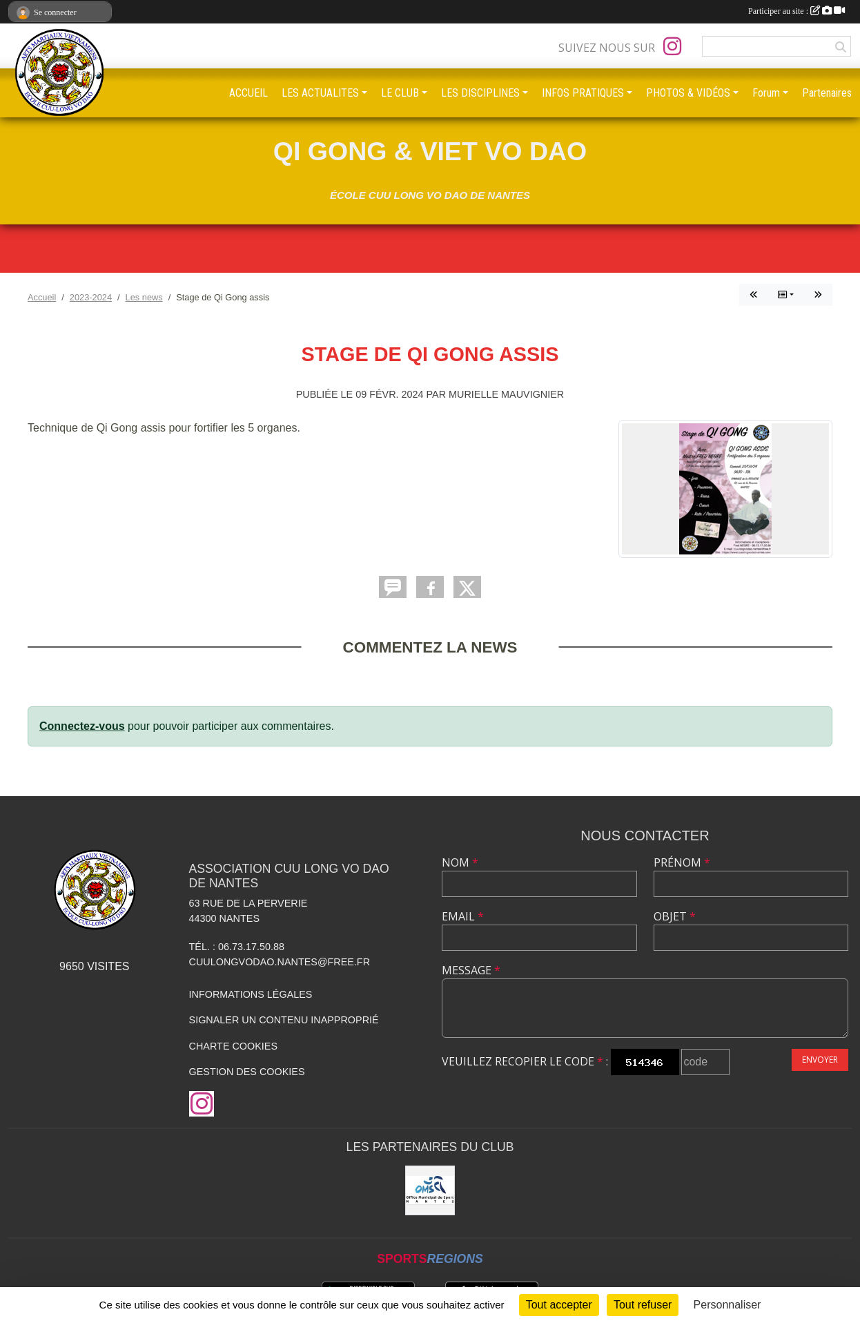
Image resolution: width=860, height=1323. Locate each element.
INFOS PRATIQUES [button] (583, 92)
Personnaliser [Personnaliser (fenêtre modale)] (727, 1305)
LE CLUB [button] (400, 92)
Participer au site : (796, 11)
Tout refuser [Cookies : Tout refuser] (643, 1305)
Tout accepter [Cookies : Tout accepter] (559, 1305)
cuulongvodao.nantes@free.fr (279, 961)
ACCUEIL (248, 92)
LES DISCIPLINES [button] (480, 92)
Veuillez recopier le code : (525, 1061)
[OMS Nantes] (430, 1190)
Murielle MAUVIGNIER (506, 394)
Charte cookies (233, 1046)
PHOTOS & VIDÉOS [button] (688, 92)
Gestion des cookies (247, 1071)
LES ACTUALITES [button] (320, 92)
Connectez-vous (82, 726)
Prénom (682, 862)
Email (463, 916)
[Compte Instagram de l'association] (672, 46)
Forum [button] (766, 92)
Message (471, 970)
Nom (460, 862)
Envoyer (820, 1059)
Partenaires (827, 92)
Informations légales (251, 994)
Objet (675, 916)
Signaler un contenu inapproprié (284, 1019)
